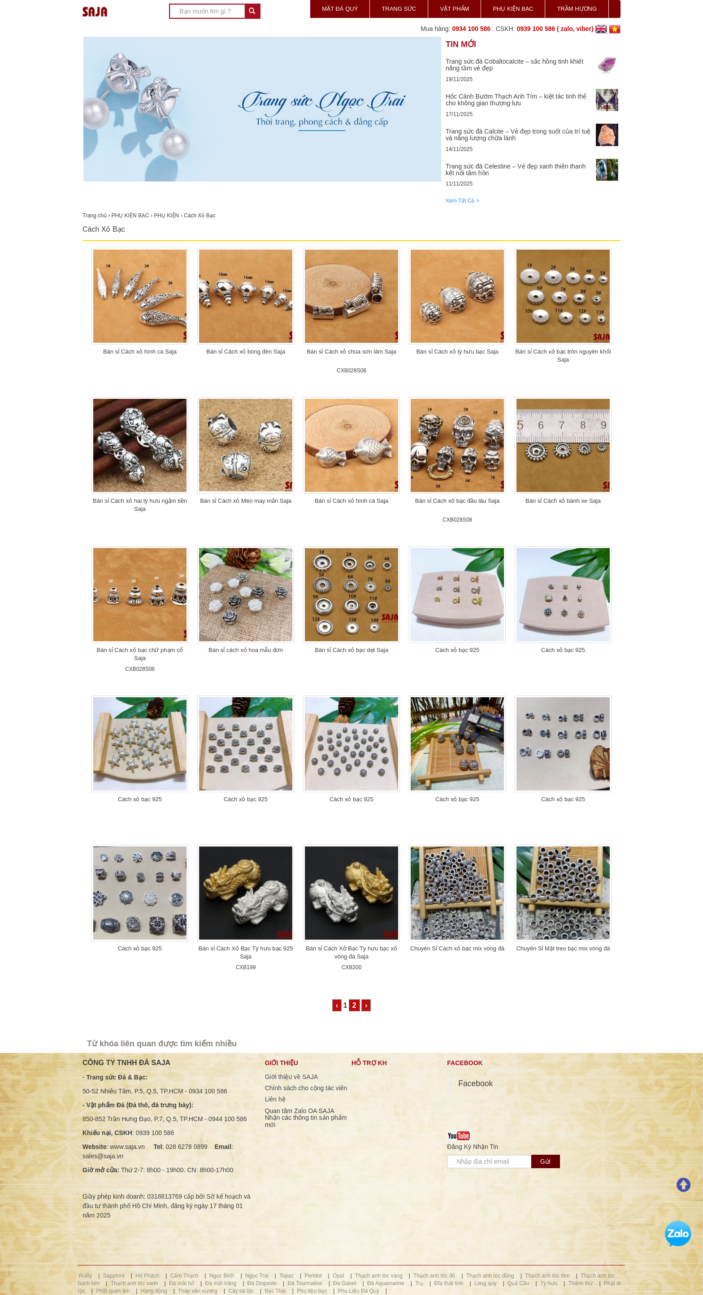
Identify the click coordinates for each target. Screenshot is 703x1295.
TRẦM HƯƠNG (577, 8)
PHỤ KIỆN (166, 215)
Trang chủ (95, 215)
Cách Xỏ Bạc (200, 215)
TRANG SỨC (399, 8)
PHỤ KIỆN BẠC (513, 8)
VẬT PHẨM (454, 8)
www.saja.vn (127, 1146)
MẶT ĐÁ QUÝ (340, 8)
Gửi (545, 1161)
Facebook (475, 1083)
